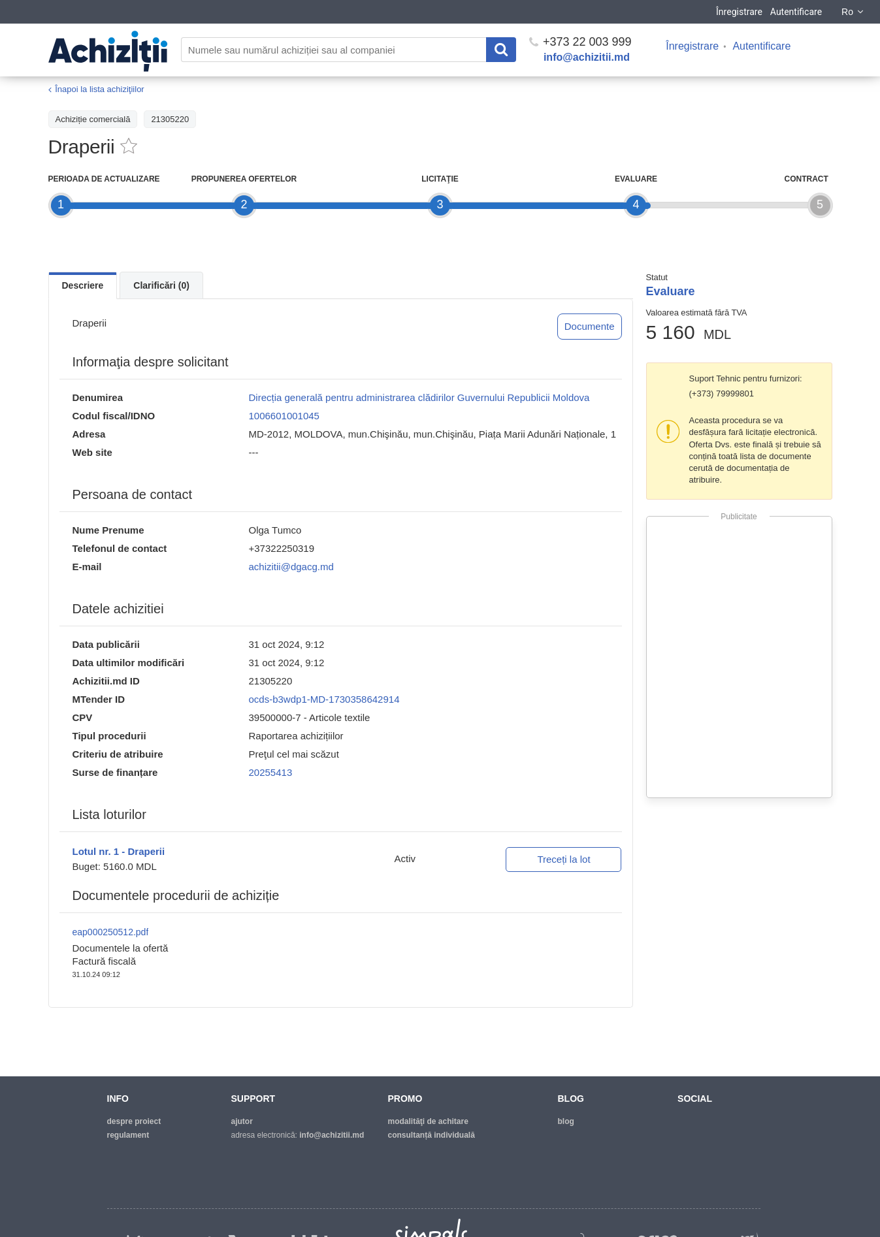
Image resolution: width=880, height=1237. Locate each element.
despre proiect (134, 1121)
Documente (589, 326)
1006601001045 (284, 415)
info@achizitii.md (587, 57)
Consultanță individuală (431, 1135)
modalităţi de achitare (428, 1121)
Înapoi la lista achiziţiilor (99, 89)
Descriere (83, 285)
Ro (853, 12)
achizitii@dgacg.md (291, 566)
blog (566, 1121)
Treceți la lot (563, 859)
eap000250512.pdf (111, 932)
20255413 (271, 772)
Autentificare (796, 12)
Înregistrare (739, 12)
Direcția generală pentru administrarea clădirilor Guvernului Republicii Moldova (419, 397)
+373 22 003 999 (580, 41)
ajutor (242, 1121)
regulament (128, 1135)
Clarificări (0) (161, 285)
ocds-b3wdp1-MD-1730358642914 (324, 699)
